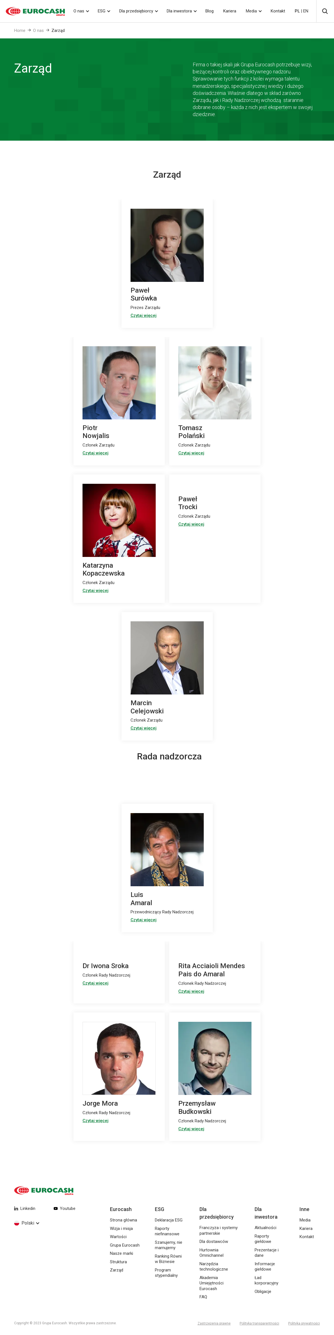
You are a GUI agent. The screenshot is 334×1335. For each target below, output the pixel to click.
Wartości (118, 1236)
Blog (209, 11)
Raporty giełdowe (263, 1239)
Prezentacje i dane (267, 1252)
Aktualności (265, 1227)
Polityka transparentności (259, 1323)
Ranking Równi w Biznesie (168, 1259)
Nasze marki (121, 1253)
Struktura (118, 1261)
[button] (80, 11)
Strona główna (123, 1220)
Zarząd (58, 30)
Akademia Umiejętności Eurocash (211, 1283)
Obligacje (263, 1291)
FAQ (203, 1296)
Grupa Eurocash (125, 1245)
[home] (32, 11)
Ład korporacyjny (266, 1280)
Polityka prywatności (304, 1323)
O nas (38, 30)
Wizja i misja (121, 1228)
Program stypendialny (166, 1273)
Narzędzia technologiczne (213, 1266)
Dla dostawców (213, 1241)
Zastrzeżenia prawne (214, 1323)
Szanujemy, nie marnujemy (168, 1245)
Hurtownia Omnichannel (211, 1252)
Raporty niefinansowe (167, 1231)
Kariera (229, 11)
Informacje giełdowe (265, 1266)
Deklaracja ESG (169, 1220)
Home (19, 30)
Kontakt (278, 11)
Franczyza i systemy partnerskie (218, 1230)
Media (251, 11)
